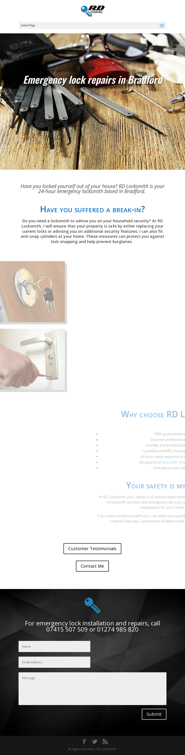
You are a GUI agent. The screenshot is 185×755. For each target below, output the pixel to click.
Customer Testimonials (92, 548)
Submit (154, 714)
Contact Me (92, 566)
